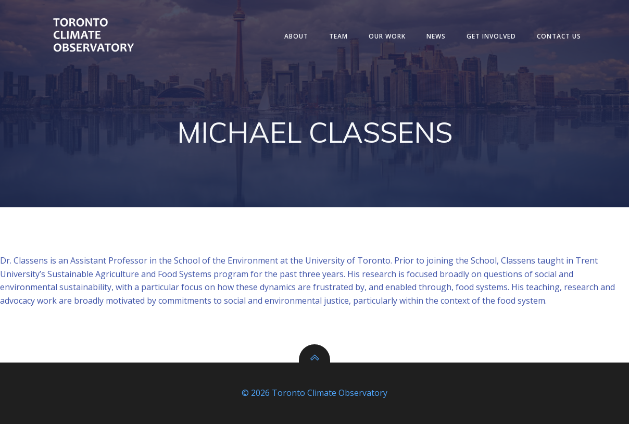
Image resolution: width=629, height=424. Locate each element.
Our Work (387, 36)
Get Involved (491, 36)
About (296, 36)
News (436, 36)
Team (338, 36)
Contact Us (559, 36)
